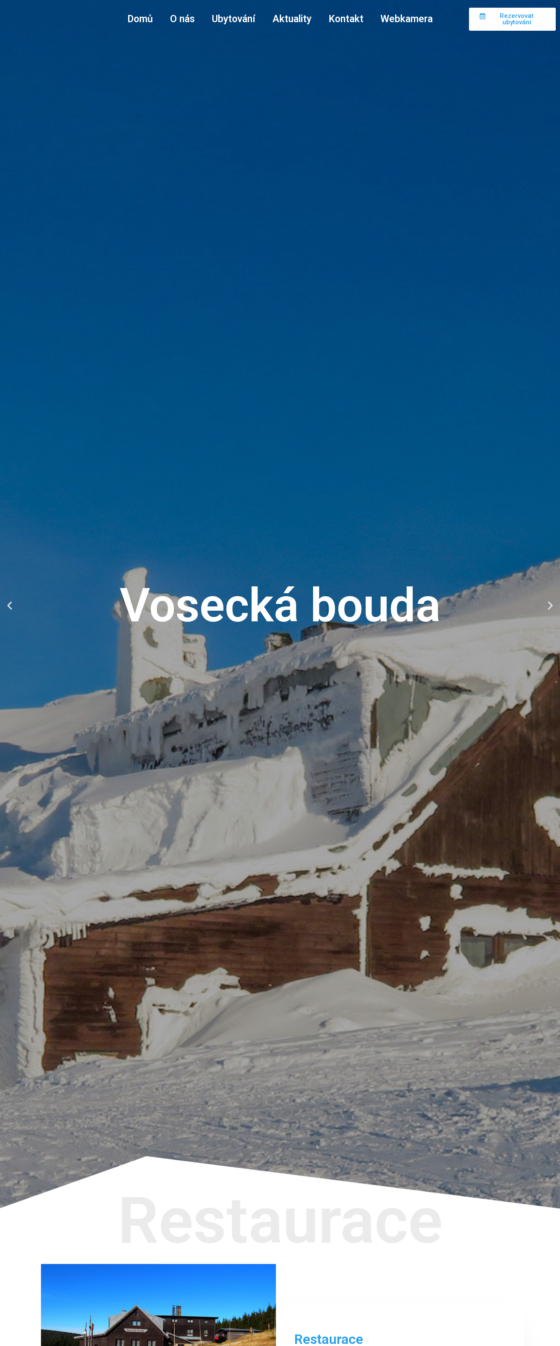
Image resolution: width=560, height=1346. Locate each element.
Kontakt (346, 19)
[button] (9, 605)
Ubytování (233, 19)
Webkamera (407, 19)
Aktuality (292, 19)
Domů (140, 19)
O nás (182, 19)
